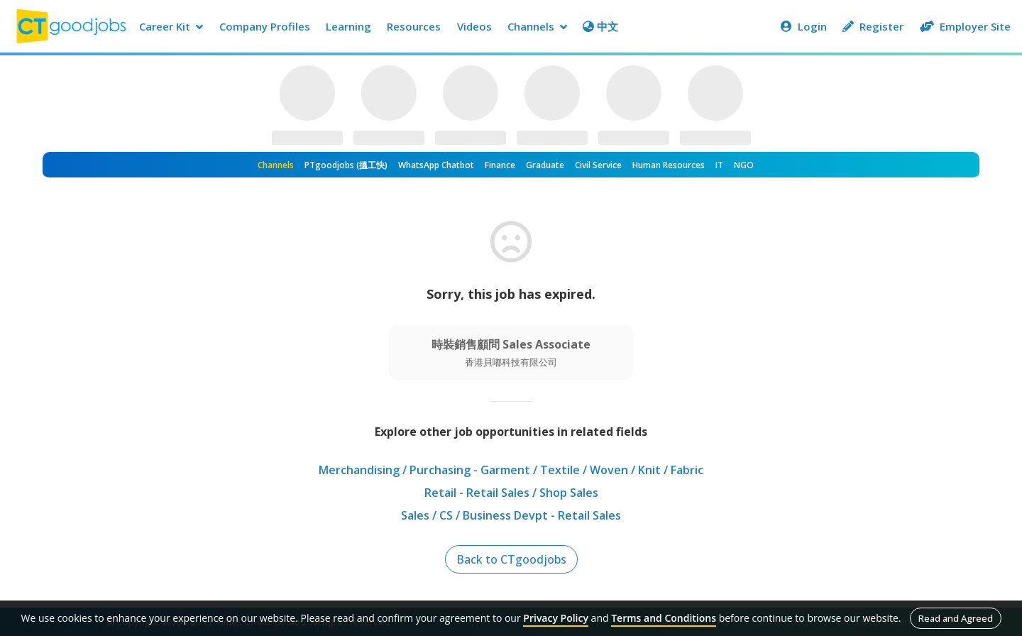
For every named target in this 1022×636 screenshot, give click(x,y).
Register (872, 26)
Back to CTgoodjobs (511, 559)
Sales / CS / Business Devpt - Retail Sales (511, 515)
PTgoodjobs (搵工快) (346, 165)
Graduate (545, 165)
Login (804, 26)
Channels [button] (537, 26)
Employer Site (965, 26)
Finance (500, 165)
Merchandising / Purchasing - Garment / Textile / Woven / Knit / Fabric (511, 470)
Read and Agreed (955, 618)
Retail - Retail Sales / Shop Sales (511, 492)
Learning (348, 26)
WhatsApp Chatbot (436, 165)
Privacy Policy (555, 618)
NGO (744, 165)
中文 (600, 26)
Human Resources (668, 165)
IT (719, 165)
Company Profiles (264, 26)
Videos (474, 26)
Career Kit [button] (171, 26)
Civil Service (598, 165)
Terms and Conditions (663, 618)
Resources (414, 26)
